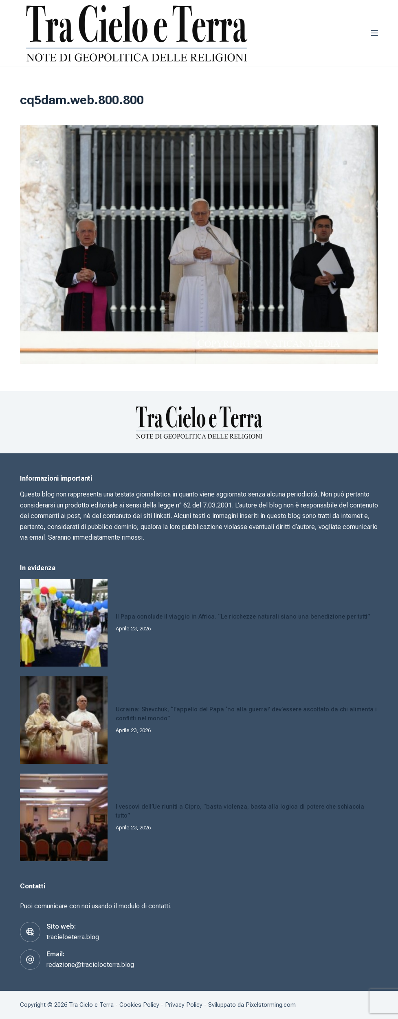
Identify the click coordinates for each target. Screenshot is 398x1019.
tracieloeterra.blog (72, 937)
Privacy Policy (183, 1004)
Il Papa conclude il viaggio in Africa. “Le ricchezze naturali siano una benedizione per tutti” (243, 616)
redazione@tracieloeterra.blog (90, 965)
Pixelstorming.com (271, 1004)
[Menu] (374, 33)
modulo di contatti (144, 906)
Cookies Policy (139, 1004)
